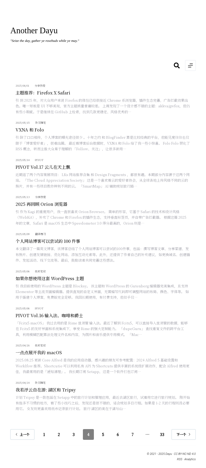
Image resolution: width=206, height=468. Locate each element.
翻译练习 (40, 234)
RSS (179, 459)
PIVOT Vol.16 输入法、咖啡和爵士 (49, 315)
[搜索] (177, 65)
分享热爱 (40, 85)
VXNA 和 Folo (30, 130)
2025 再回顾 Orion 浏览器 (41, 204)
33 (162, 434)
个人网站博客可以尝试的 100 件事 (48, 241)
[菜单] (190, 65)
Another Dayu (33, 30)
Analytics (190, 459)
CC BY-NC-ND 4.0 (185, 454)
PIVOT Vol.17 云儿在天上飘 (43, 167)
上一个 (22, 434)
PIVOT (39, 160)
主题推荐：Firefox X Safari (43, 93)
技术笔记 (40, 271)
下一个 (183, 434)
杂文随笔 (40, 122)
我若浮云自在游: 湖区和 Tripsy (46, 390)
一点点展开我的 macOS (39, 352)
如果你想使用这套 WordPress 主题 (50, 278)
